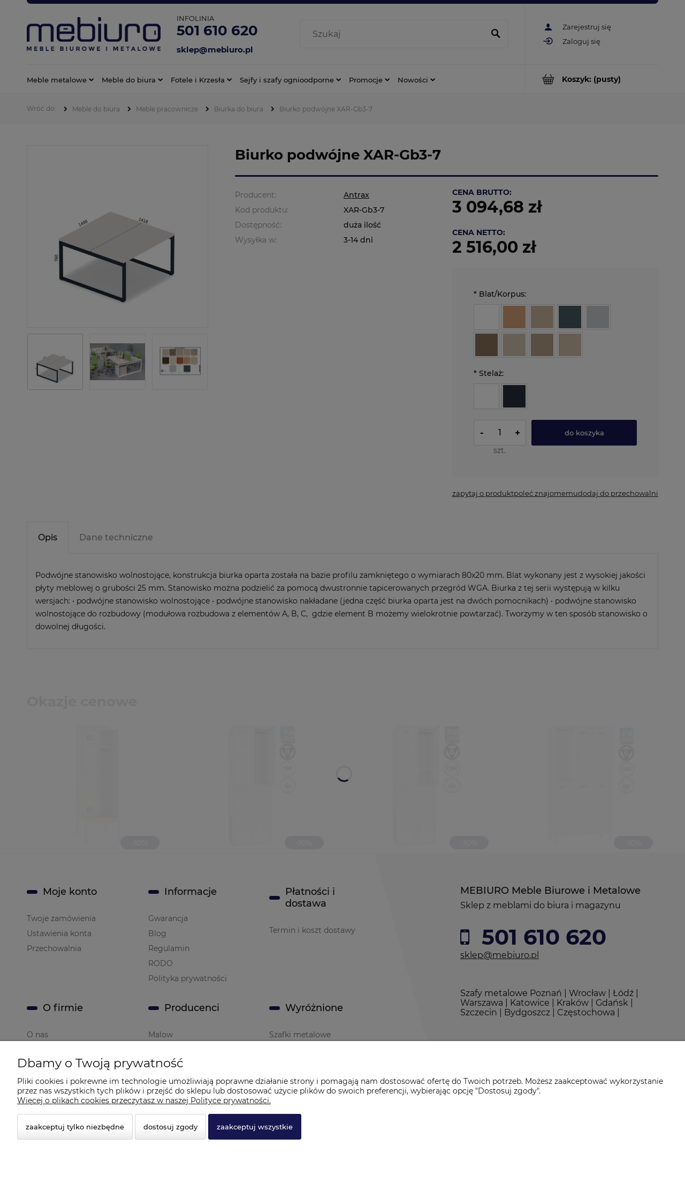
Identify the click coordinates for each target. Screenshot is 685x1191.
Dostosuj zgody (170, 1126)
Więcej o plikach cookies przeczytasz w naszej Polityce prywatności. (144, 1100)
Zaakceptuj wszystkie (255, 1126)
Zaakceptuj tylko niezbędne (75, 1126)
